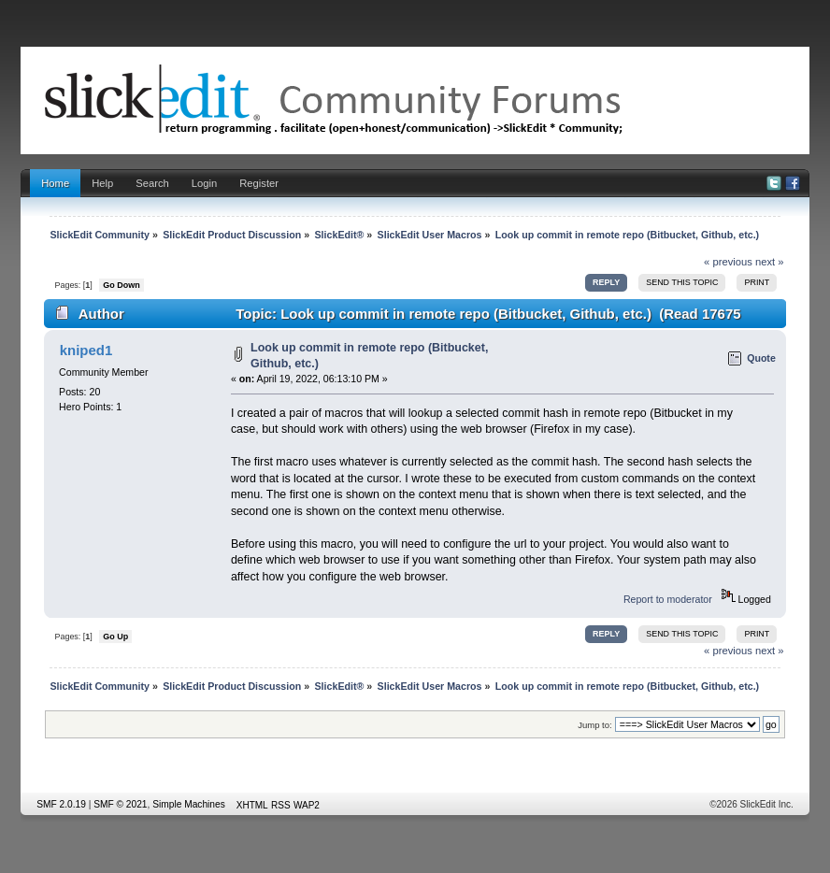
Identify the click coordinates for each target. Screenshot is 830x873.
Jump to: (595, 725)
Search (152, 183)
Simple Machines (188, 804)
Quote (761, 358)
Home (55, 183)
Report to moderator (667, 599)
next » (769, 261)
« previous (728, 261)
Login (204, 183)
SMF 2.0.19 (61, 804)
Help (102, 183)
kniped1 (86, 350)
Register (259, 183)
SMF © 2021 (120, 804)
